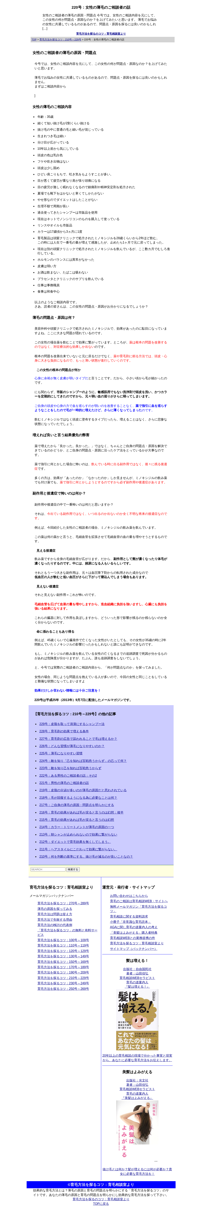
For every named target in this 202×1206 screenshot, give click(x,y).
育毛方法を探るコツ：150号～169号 (63, 961)
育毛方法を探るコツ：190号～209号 (63, 972)
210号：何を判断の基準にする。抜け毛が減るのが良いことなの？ (86, 856)
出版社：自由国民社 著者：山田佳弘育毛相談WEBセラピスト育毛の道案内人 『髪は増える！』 (137, 977)
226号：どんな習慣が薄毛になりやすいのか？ (72, 746)
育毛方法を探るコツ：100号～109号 (63, 940)
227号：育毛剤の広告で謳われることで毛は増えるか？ (78, 738)
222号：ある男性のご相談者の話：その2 (68, 775)
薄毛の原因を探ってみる (54, 908)
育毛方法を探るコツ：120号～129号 (63, 951)
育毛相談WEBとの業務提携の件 (132, 938)
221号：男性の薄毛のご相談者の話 (64, 783)
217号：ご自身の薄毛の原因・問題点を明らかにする (76, 805)
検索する (73, 869)
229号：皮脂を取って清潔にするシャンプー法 (72, 724)
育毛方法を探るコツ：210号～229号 (63, 978)
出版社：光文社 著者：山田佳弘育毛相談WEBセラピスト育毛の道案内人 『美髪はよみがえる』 (137, 1089)
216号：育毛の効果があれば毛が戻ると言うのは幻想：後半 (81, 812)
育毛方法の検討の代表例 (54, 925)
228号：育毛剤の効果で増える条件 (64, 731)
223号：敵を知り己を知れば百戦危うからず (70, 768)
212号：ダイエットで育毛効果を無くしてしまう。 (75, 841)
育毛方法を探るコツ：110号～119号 (63, 945)
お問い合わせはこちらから (129, 895)
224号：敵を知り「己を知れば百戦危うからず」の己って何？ (83, 760)
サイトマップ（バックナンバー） (133, 948)
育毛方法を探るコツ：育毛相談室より (137, 943)
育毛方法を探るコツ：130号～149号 (63, 956)
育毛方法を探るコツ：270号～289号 (63, 903)
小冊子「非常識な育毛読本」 (130, 921)
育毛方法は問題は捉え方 (54, 914)
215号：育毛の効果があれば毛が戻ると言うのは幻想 (76, 819)
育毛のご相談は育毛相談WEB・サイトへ (139, 901)
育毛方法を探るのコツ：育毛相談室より (101, 33)
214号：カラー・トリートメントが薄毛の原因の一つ (76, 827)
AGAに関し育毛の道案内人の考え (134, 927)
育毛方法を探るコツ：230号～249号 (63, 983)
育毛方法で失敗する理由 (54, 919)
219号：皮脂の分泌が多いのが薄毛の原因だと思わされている (83, 790)
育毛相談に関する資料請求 (129, 916)
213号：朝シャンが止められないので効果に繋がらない (78, 834)
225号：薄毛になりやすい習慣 (61, 753)
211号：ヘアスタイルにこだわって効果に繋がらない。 (78, 849)
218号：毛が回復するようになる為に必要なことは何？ (78, 797)
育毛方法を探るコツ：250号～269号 (63, 988)
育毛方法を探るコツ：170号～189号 (63, 967)
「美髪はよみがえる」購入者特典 (133, 932)
